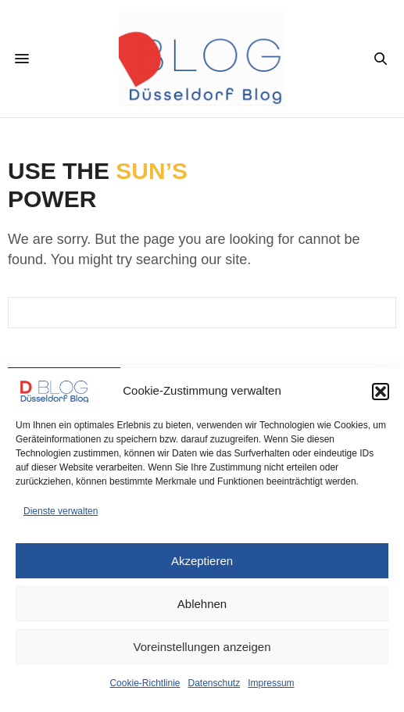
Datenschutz (214, 683)
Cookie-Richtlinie (144, 683)
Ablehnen (202, 603)
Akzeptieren (202, 560)
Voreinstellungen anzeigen (202, 646)
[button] (380, 391)
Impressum (271, 683)
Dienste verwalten (60, 511)
